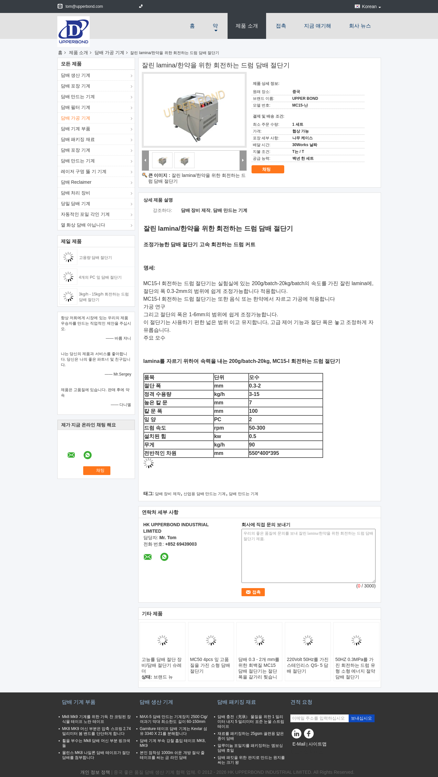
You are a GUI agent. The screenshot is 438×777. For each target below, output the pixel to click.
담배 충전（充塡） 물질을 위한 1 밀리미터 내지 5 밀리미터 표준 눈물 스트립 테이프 (251, 721)
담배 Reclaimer (76, 182)
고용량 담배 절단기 (95, 257)
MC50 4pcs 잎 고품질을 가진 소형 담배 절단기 (210, 665)
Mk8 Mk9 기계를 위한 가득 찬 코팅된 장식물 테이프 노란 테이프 (96, 719)
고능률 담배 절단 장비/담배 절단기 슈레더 (161, 665)
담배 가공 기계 (109, 52)
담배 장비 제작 (168, 494)
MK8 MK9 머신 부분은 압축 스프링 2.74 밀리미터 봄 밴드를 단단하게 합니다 (96, 731)
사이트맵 (318, 744)
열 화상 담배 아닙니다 (83, 224)
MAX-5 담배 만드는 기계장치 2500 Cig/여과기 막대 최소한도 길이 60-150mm (174, 719)
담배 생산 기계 (76, 75)
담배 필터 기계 (76, 107)
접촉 (281, 26)
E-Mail (299, 744)
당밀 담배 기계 (76, 203)
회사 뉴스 (360, 26)
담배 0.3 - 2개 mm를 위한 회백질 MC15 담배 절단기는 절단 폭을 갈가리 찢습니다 (258, 671)
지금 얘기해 (317, 26)
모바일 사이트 (306, 752)
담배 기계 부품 (76, 128)
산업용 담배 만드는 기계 (205, 494)
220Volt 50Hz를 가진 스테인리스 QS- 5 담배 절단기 (308, 665)
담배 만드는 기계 (78, 96)
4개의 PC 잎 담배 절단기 (100, 277)
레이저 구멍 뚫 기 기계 (84, 171)
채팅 (271, 169)
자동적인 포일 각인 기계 (85, 214)
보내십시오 (361, 718)
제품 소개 (247, 26)
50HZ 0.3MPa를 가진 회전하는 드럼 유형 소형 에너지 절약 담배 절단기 (355, 668)
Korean (371, 6)
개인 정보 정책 (95, 772)
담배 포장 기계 (76, 85)
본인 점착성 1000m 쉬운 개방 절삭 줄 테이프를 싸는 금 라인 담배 (172, 755)
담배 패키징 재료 (78, 139)
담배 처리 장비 (76, 192)
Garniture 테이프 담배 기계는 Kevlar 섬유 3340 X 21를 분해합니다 (174, 731)
